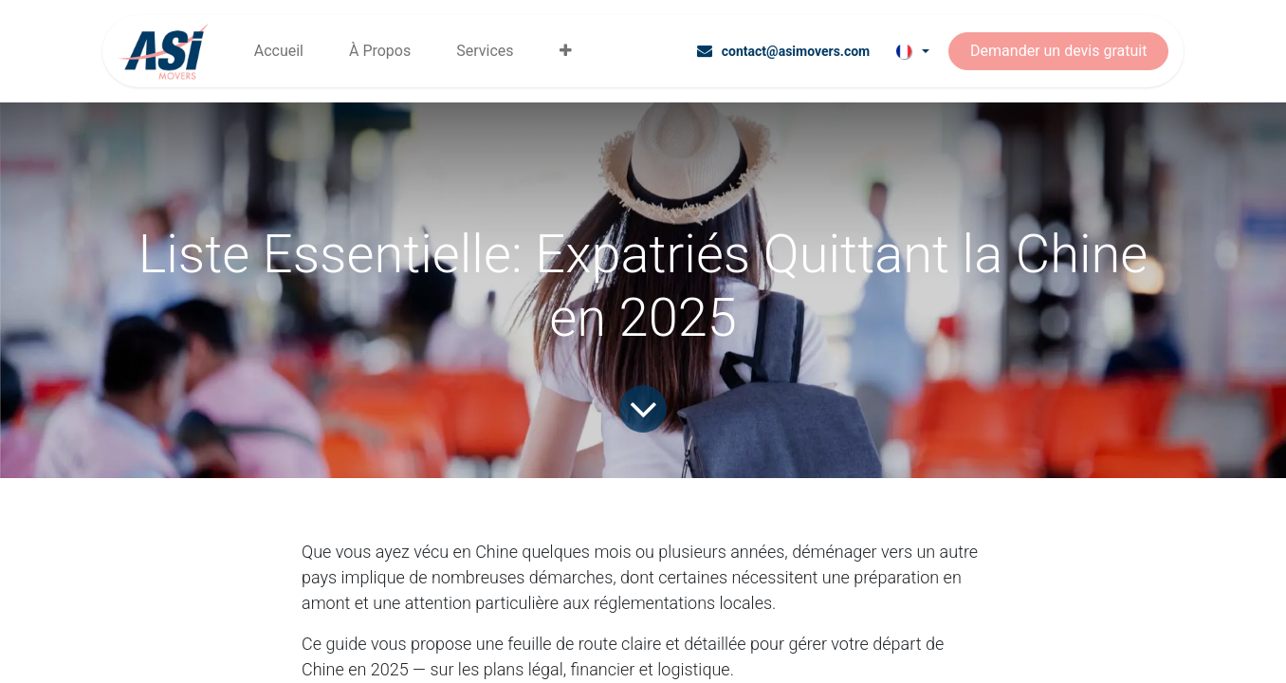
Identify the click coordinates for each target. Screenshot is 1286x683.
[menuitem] (278, 51)
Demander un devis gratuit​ (1058, 51)
